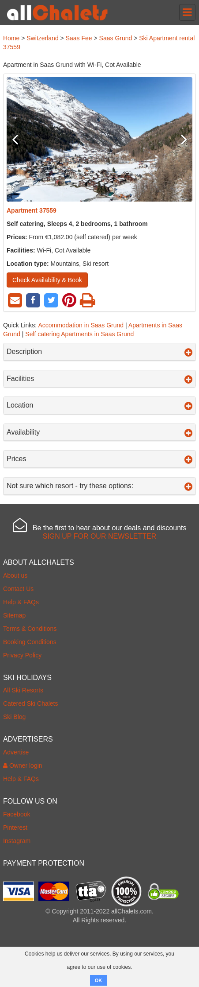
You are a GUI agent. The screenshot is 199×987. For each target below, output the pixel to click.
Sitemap (14, 615)
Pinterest (15, 827)
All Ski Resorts (23, 690)
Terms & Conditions (29, 628)
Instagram (16, 840)
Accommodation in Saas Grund (81, 325)
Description (99, 352)
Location (99, 405)
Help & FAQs (21, 602)
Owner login (22, 765)
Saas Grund (115, 38)
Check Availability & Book (47, 280)
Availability (99, 432)
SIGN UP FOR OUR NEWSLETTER (100, 536)
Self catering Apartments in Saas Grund (79, 334)
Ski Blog (14, 716)
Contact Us (18, 588)
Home (11, 38)
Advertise (16, 752)
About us (15, 575)
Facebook (16, 814)
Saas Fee (79, 38)
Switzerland (42, 38)
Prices (99, 459)
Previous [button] (20, 139)
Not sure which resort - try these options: (99, 486)
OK (98, 980)
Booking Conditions (29, 641)
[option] (99, 139)
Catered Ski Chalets (30, 703)
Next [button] (178, 139)
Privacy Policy (22, 655)
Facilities (99, 379)
